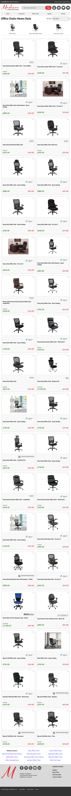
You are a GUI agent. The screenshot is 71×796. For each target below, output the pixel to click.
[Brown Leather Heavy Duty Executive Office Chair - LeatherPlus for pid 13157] (18, 294)
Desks (7, 14)
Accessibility (22, 789)
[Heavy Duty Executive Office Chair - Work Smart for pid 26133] (52, 491)
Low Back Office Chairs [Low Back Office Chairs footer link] (33, 760)
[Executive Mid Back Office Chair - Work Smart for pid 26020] (18, 688)
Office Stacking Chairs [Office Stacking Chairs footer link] (12, 760)
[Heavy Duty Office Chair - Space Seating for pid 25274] (53, 175)
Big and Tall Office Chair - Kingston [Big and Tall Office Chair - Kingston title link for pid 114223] (47, 697)
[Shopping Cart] (68, 8)
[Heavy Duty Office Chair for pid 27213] (18, 372)
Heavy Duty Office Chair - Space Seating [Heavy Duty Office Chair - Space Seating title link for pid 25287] (14, 224)
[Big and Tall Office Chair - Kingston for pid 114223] (53, 688)
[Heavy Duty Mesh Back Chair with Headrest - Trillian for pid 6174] (18, 570)
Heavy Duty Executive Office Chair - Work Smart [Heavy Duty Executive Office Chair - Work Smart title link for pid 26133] (51, 499)
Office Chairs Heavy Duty (16, 18)
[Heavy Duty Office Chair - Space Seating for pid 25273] (18, 175)
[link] (68, 8)
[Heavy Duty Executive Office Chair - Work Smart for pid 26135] (53, 333)
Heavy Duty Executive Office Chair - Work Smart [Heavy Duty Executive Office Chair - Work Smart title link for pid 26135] (51, 342)
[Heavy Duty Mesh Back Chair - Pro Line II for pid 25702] (52, 570)
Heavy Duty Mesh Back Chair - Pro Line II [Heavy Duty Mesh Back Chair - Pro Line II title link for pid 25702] (49, 579)
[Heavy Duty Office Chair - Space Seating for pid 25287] (18, 215)
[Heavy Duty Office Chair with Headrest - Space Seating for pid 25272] (53, 254)
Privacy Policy (30, 789)
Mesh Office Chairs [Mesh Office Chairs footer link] (33, 751)
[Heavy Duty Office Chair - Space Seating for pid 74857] (18, 412)
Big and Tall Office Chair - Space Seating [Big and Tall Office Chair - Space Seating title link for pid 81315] (14, 658)
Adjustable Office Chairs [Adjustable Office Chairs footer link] (55, 754)
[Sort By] (61, 18)
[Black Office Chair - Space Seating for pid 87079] (53, 648)
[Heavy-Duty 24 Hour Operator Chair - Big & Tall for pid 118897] (52, 609)
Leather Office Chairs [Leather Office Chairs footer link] (55, 751)
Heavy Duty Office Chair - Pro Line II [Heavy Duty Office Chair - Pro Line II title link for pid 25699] (47, 224)
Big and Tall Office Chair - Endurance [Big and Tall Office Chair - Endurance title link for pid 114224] (13, 736)
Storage (63, 14)
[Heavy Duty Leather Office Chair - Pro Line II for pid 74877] (53, 96)
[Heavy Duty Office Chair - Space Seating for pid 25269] (53, 294)
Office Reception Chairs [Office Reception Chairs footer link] (34, 754)
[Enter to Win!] (59, 9)
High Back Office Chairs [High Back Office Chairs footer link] (55, 757)
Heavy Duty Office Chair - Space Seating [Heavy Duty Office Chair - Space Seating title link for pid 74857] (14, 421)
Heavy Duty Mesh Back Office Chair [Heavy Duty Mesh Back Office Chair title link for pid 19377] (13, 145)
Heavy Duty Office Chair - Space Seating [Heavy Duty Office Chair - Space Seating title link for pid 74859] (14, 540)
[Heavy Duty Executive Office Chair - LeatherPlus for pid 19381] (18, 491)
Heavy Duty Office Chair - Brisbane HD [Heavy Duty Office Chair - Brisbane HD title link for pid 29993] (48, 381)
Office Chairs (35, 14)
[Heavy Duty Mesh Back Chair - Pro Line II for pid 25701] (52, 530)
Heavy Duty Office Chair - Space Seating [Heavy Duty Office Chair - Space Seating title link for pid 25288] (48, 461)
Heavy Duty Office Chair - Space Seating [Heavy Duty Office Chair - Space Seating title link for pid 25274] (48, 185)
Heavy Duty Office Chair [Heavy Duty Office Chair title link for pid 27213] (9, 381)
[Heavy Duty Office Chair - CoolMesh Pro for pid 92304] (18, 451)
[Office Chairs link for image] (12, 28)
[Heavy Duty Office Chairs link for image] (35, 28)
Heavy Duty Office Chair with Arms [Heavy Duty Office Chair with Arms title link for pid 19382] (47, 145)
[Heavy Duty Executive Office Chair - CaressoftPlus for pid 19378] (18, 57)
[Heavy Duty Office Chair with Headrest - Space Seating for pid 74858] (18, 96)
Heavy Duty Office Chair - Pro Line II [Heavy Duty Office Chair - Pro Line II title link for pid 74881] (13, 264)
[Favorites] (63, 9)
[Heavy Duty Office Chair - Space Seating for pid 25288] (53, 451)
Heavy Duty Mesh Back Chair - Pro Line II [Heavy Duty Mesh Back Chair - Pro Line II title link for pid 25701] (49, 539)
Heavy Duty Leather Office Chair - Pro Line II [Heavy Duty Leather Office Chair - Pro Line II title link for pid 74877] (49, 106)
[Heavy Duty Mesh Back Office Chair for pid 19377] (18, 136)
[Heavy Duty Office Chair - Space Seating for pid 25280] (18, 333)
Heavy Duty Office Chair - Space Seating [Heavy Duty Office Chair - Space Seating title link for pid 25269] (48, 303)
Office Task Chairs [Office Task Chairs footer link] (55, 760)
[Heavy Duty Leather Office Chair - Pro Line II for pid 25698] (52, 57)
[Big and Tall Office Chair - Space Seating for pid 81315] (18, 648)
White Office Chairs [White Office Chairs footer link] (12, 757)
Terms (36, 789)
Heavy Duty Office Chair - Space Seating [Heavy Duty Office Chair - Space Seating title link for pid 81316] (48, 421)
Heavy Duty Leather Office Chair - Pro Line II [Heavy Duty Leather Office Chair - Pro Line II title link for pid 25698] (49, 67)
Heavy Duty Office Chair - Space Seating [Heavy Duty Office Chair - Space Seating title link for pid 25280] (14, 343)
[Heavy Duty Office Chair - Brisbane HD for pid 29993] (52, 372)
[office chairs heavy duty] (34, 8)
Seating (49, 14)
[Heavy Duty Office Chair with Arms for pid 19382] (53, 136)
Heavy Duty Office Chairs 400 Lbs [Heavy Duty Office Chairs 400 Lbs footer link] (34, 757)
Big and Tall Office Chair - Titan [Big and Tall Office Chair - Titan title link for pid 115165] (46, 736)
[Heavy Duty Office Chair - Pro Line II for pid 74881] (18, 254)
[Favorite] (33, 40)
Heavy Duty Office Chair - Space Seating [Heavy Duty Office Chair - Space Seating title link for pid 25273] (14, 185)
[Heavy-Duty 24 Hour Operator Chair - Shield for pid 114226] (18, 609)
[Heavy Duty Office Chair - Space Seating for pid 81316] (53, 412)
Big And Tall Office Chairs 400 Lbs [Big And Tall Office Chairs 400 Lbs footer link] (12, 754)
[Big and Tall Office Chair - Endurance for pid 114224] (18, 727)
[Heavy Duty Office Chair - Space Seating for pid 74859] (18, 530)
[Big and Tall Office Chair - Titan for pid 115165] (53, 727)
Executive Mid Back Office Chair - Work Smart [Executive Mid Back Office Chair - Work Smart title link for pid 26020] (16, 697)
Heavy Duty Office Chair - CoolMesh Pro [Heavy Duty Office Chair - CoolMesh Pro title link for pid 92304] (14, 460)
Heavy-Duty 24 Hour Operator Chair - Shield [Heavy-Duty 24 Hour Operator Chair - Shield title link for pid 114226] (15, 618)
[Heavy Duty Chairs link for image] (58, 28)
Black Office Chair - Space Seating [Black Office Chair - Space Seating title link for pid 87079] (46, 658)
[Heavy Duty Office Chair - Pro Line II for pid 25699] (53, 215)
